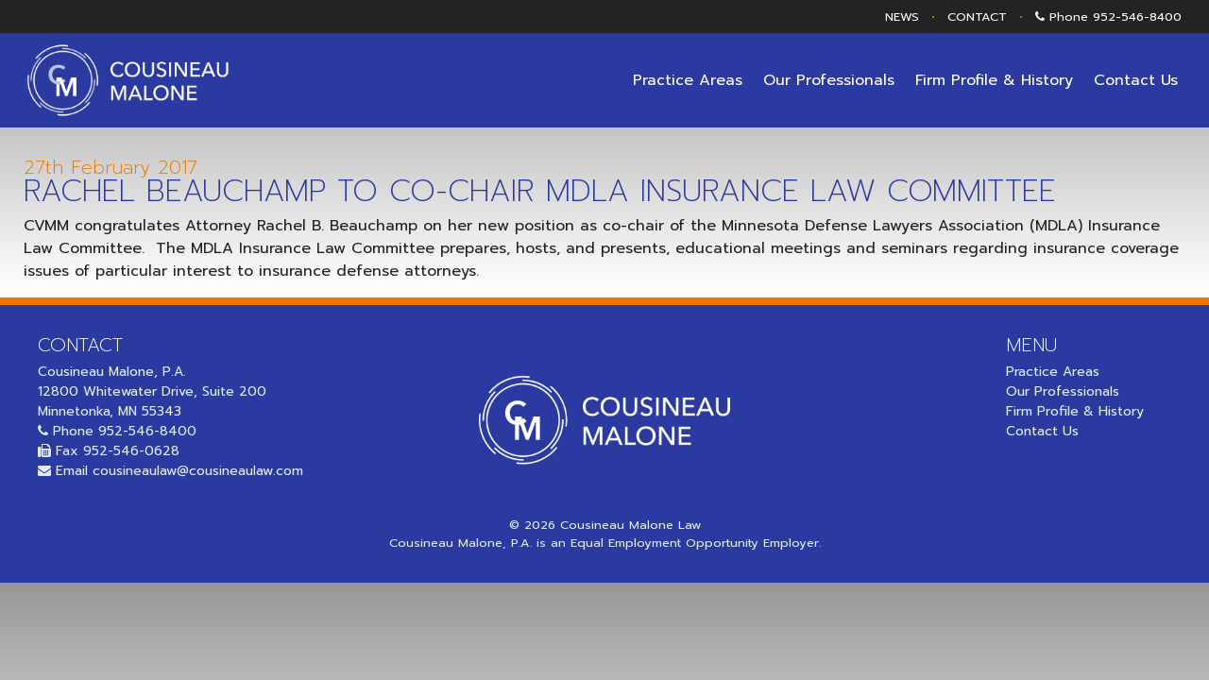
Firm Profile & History (994, 80)
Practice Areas (687, 80)
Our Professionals (828, 80)
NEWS (902, 17)
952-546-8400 (1137, 17)
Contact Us (1136, 80)
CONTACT (977, 17)
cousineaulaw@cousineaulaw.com (198, 471)
